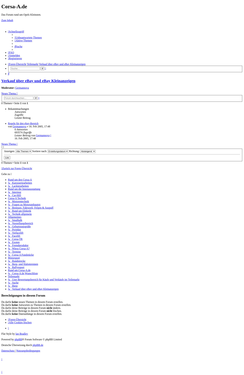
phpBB (18, 339)
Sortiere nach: (50, 151)
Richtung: (82, 151)
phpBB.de (38, 345)
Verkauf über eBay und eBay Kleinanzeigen (38, 81)
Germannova (22, 87)
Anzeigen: (18, 151)
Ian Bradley (22, 333)
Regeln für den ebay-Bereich (23, 123)
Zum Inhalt (7, 20)
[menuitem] (28, 37)
